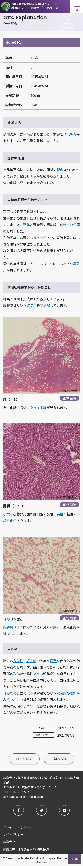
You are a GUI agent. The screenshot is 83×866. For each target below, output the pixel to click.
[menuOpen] (76, 6)
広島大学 (9, 842)
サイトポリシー (13, 834)
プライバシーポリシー (17, 827)
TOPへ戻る (24, 758)
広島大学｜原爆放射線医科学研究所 (26, 849)
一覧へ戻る (58, 758)
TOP (75, 857)
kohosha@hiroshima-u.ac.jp (23, 796)
